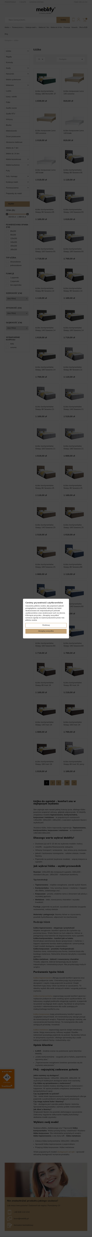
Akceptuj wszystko (46, 631)
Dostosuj (46, 625)
